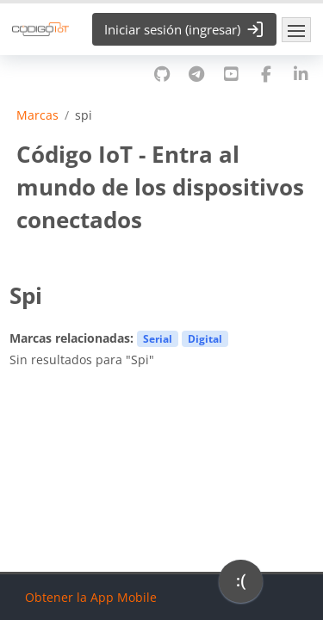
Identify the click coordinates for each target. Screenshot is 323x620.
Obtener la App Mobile (91, 597)
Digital (205, 338)
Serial (157, 338)
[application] (240, 585)
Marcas (37, 115)
